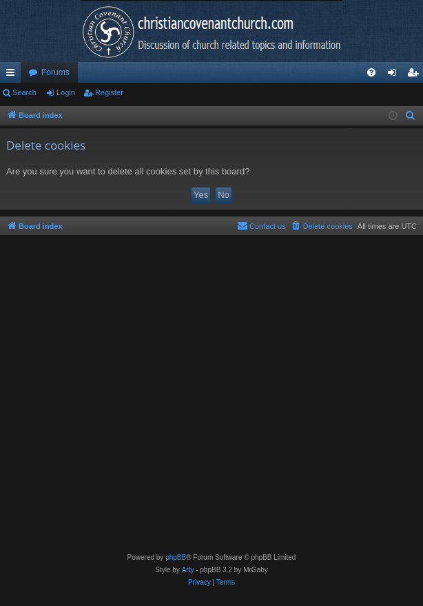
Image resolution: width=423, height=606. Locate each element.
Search (24, 92)
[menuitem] (371, 72)
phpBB (175, 557)
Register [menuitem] (416, 75)
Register (109, 92)
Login (65, 92)
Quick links (13, 75)
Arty (188, 570)
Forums (55, 72)
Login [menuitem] (395, 75)
